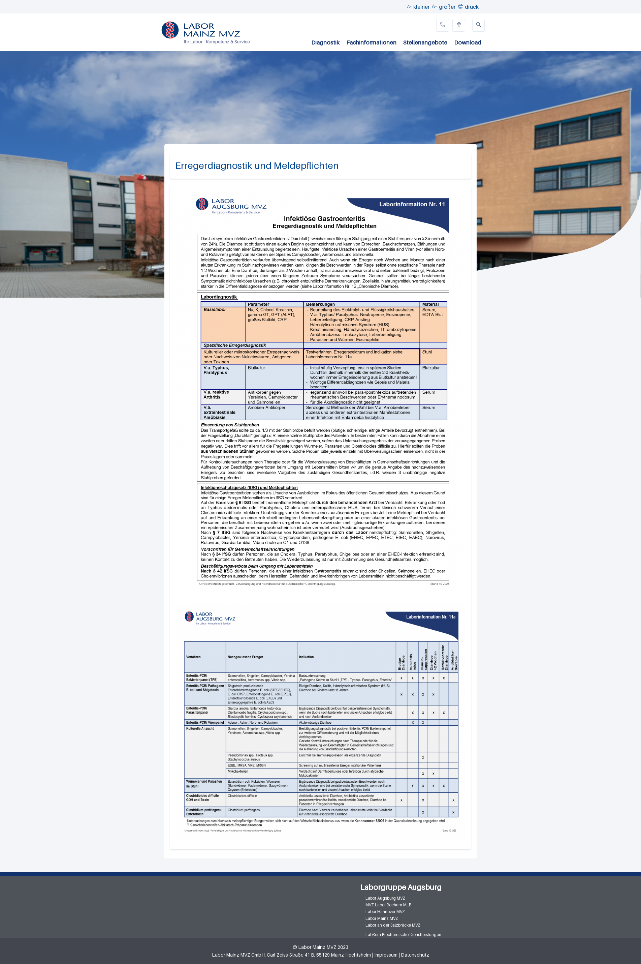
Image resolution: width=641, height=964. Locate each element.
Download (467, 42)
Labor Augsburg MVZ (385, 898)
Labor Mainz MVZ (381, 918)
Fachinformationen (371, 42)
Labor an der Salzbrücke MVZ (392, 925)
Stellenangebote (425, 42)
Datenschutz (415, 955)
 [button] (460, 6)
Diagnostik (325, 42)
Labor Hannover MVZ (385, 911)
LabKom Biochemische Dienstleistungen (403, 934)
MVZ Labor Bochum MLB (388, 904)
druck (472, 6)
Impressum (385, 955)
